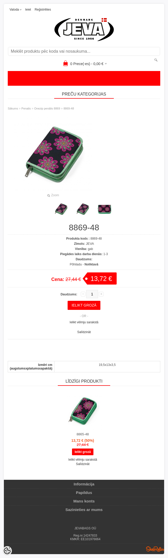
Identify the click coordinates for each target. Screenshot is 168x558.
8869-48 (68, 108)
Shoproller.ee (155, 549)
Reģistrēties (43, 9)
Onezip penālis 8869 (47, 108)
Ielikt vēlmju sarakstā (84, 322)
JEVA (90, 244)
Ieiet (28, 9)
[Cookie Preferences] (7, 550)
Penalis (26, 108)
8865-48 (83, 434)
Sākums (13, 108)
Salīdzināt (84, 332)
